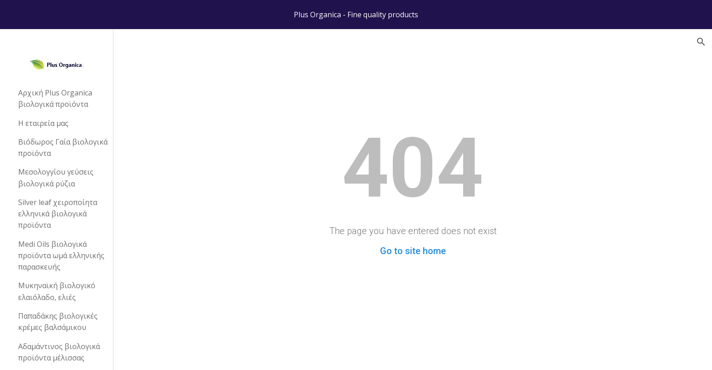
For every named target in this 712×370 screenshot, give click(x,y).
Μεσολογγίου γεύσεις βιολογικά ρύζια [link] (56, 177)
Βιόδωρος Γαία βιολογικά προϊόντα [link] (63, 147)
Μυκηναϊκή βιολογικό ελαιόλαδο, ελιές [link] (56, 291)
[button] (701, 42)
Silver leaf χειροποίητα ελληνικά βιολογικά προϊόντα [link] (57, 213)
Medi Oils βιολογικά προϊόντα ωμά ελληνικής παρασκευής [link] (61, 255)
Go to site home (413, 250)
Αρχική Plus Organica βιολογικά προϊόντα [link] (55, 98)
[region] (356, 14)
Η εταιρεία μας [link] (43, 123)
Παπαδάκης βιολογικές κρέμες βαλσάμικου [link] (58, 321)
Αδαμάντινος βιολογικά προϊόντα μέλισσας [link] (59, 352)
